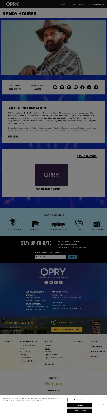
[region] (53, 405)
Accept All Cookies (80, 410)
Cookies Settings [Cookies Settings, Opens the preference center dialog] (79, 400)
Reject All (80, 405)
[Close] (103, 405)
